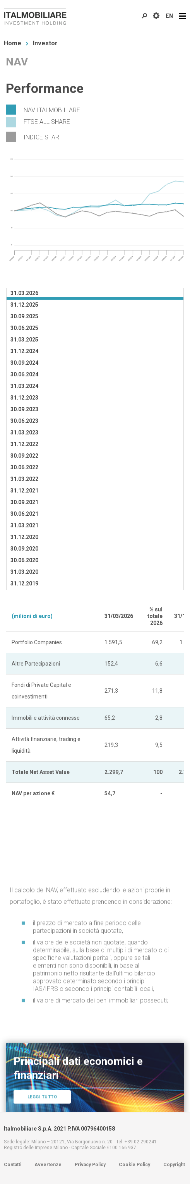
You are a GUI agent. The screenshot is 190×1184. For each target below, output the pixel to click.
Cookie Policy (134, 1164)
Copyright (174, 1164)
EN (169, 16)
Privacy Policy (90, 1164)
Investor (45, 43)
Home (12, 43)
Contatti (12, 1164)
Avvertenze (48, 1164)
